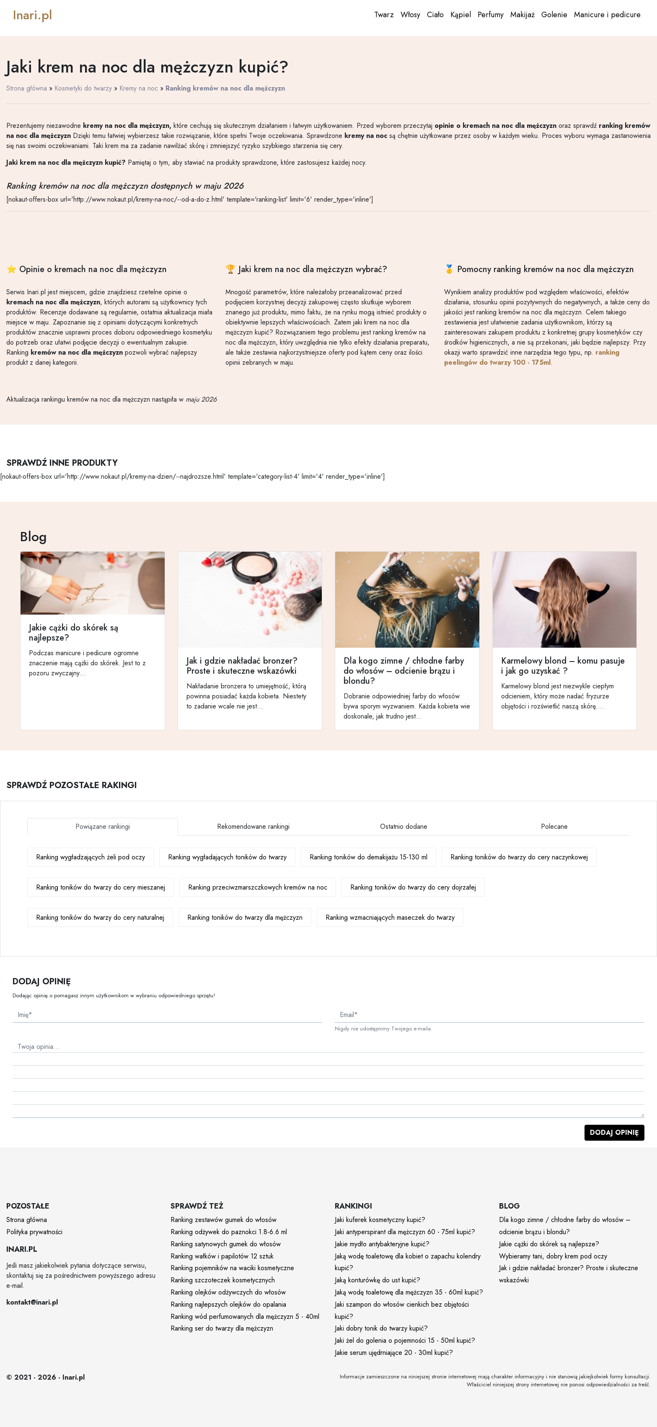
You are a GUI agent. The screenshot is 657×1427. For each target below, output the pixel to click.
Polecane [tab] (554, 826)
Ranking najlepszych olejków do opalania (228, 1304)
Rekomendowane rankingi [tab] (253, 826)
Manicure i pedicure (607, 14)
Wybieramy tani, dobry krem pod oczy (553, 1256)
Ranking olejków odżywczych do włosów (228, 1292)
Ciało (435, 14)
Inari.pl (32, 15)
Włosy (410, 14)
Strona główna (26, 88)
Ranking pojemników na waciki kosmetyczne (232, 1268)
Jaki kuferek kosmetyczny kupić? (380, 1220)
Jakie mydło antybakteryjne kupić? (382, 1244)
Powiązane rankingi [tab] (102, 826)
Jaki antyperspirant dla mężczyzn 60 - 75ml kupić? (405, 1232)
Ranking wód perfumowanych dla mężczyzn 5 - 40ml (245, 1316)
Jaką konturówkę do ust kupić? (377, 1280)
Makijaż (522, 14)
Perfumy (491, 14)
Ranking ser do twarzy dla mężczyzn (222, 1328)
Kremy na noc (138, 88)
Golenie (554, 14)
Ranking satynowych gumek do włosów (226, 1244)
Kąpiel (460, 14)
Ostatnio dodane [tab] (403, 826)
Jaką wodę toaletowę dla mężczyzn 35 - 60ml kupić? (409, 1292)
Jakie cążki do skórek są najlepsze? (549, 1244)
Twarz (384, 14)
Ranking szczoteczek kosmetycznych (223, 1280)
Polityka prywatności (34, 1232)
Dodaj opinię (614, 1132)
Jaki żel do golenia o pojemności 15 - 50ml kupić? (405, 1340)
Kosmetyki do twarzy (83, 88)
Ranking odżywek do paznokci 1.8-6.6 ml (229, 1232)
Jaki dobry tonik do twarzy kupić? (381, 1328)
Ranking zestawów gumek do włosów (224, 1220)
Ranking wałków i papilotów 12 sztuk (222, 1256)
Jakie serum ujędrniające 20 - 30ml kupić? (394, 1352)
